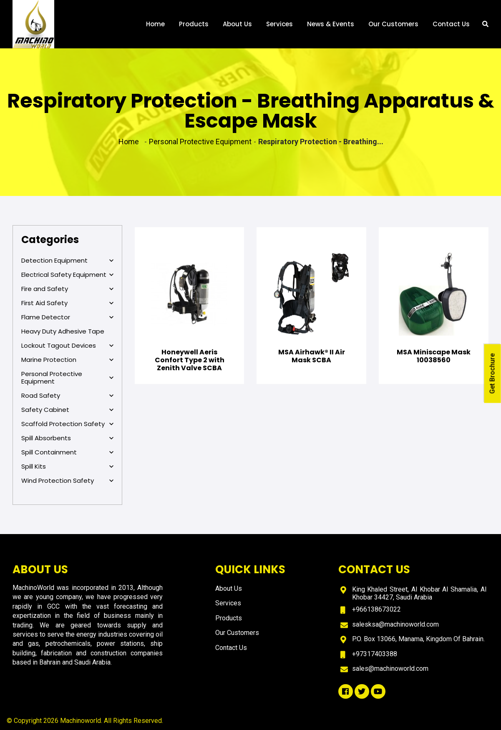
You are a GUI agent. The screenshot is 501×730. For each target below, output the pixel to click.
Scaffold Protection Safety (67, 424)
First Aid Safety (67, 303)
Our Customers (393, 24)
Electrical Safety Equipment (67, 274)
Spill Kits (67, 466)
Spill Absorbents (67, 438)
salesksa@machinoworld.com (395, 624)
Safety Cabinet (67, 410)
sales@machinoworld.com (390, 668)
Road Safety (67, 395)
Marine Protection (67, 360)
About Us (237, 24)
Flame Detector (67, 317)
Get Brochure (492, 373)
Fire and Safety (67, 289)
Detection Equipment (67, 260)
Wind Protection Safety (67, 480)
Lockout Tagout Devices (67, 345)
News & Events (330, 24)
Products (194, 24)
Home (155, 24)
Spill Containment (67, 452)
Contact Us (451, 24)
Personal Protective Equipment (67, 377)
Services (279, 24)
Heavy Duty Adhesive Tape (62, 331)
